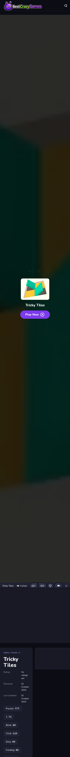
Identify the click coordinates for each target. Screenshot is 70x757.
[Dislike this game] (42, 586)
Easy (10, 742)
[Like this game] (33, 586)
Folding (12, 750)
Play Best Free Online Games (23, 6)
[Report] (58, 586)
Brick (11, 725)
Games (6, 652)
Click (11, 733)
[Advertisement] (35, 615)
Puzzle (14, 652)
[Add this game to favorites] (50, 586)
